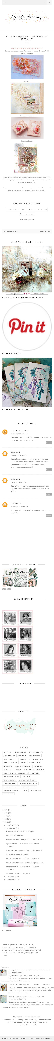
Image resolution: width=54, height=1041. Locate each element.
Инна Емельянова (27, 53)
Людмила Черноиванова (23, 766)
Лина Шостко (7, 766)
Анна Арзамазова (20, 752)
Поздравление (22, 773)
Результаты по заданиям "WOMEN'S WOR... (23, 298)
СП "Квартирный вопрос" (11, 787)
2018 (6, 810)
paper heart (27, 81)
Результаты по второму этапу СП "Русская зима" (25, 839)
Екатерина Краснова (27, 116)
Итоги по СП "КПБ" (11, 354)
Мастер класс (38, 766)
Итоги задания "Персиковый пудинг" (20, 831)
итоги (4, 955)
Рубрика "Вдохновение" (15, 835)
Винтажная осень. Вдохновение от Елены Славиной (29, 985)
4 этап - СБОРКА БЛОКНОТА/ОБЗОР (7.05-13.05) (20, 953)
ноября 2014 (11, 828)
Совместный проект (9, 783)
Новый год (40, 769)
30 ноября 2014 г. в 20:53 (19, 434)
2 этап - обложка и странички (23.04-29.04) (19, 947)
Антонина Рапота (9, 756)
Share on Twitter (39, 209)
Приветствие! (34, 773)
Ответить (48, 443)
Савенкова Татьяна (27, 141)
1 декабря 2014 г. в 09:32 (19, 455)
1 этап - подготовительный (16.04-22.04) (17, 945)
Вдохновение (22, 756)
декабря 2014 (11, 825)
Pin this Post (28, 214)
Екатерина (16, 503)
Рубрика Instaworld (9, 780)
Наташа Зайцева (29, 769)
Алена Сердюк (7, 752)
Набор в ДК (6, 769)
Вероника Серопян (34, 756)
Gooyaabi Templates (34, 1038)
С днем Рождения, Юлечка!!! (17, 854)
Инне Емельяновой (44, 188)
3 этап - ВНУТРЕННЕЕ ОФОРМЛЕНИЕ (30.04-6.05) (21, 950)
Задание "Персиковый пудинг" (18, 874)
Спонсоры (25, 787)
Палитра (13, 773)
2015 (6, 819)
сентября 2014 (12, 880)
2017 (6, 813)
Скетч (34, 780)
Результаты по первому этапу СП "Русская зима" (25, 863)
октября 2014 (11, 877)
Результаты (29, 219)
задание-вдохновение (10, 762)
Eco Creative (26, 188)
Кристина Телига (34, 762)
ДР (16, 759)
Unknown (15, 452)
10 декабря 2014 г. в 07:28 (19, 506)
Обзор (5, 773)
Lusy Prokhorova (35, 790)
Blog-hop (24, 790)
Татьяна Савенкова (20, 431)
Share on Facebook (17, 209)
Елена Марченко (25, 759)
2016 (6, 816)
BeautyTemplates (13, 1038)
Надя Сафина (17, 769)
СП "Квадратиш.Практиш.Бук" (28, 783)
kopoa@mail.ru (41, 190)
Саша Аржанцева (24, 780)
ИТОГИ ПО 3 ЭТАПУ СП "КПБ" (15, 409)
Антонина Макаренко (36, 752)
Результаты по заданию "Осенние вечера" (22, 859)
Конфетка (23, 762)
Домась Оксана (8, 759)
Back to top (46, 1038)
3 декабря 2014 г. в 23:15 (19, 482)
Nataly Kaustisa (8, 794)
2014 (6, 822)
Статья (33, 787)
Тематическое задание (10, 790)
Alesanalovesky (31, 1025)
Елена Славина (38, 759)
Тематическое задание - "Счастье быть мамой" (24, 850)
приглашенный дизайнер (11, 776)
